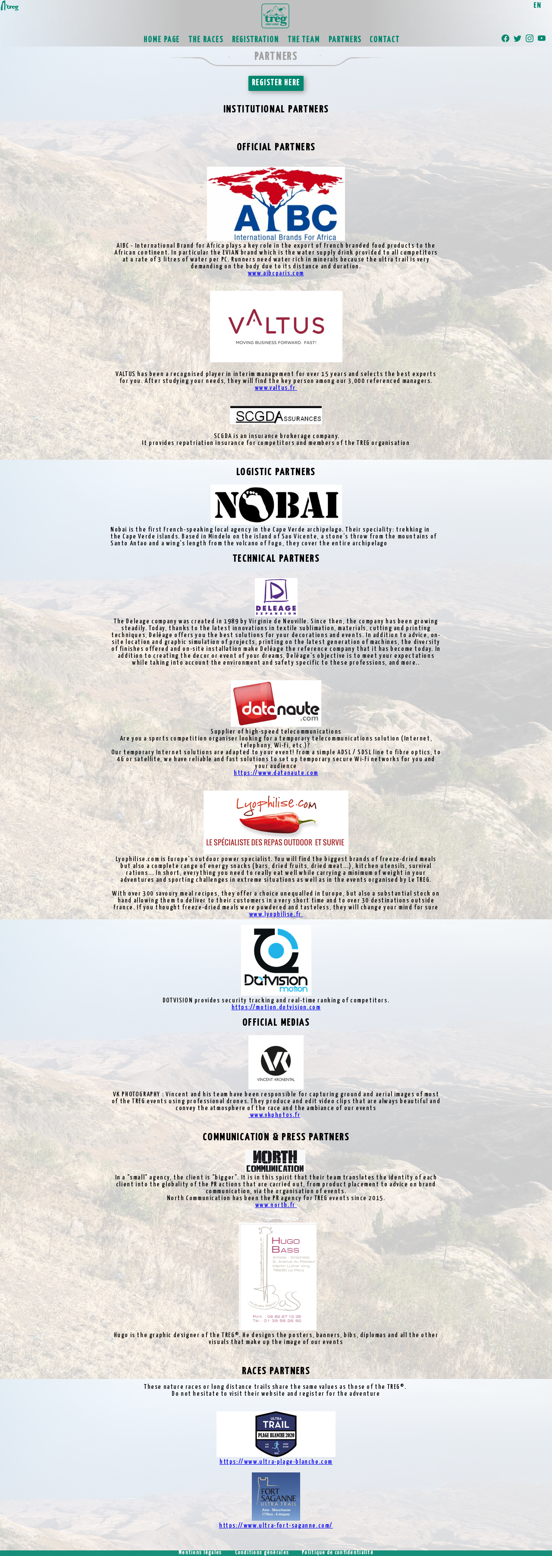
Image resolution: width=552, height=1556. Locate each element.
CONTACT (384, 40)
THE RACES (205, 40)
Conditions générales (262, 1553)
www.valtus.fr (276, 388)
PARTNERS (345, 40)
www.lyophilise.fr (276, 914)
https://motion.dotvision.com (276, 1007)
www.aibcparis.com (276, 273)
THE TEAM (304, 40)
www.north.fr (276, 1205)
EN (537, 5)
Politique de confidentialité (337, 1553)
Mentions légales (200, 1553)
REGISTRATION (255, 40)
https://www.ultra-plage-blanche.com (276, 1462)
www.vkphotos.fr (274, 1115)
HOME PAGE (162, 40)
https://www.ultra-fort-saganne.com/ (276, 1525)
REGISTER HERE (276, 83)
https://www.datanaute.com (276, 773)
